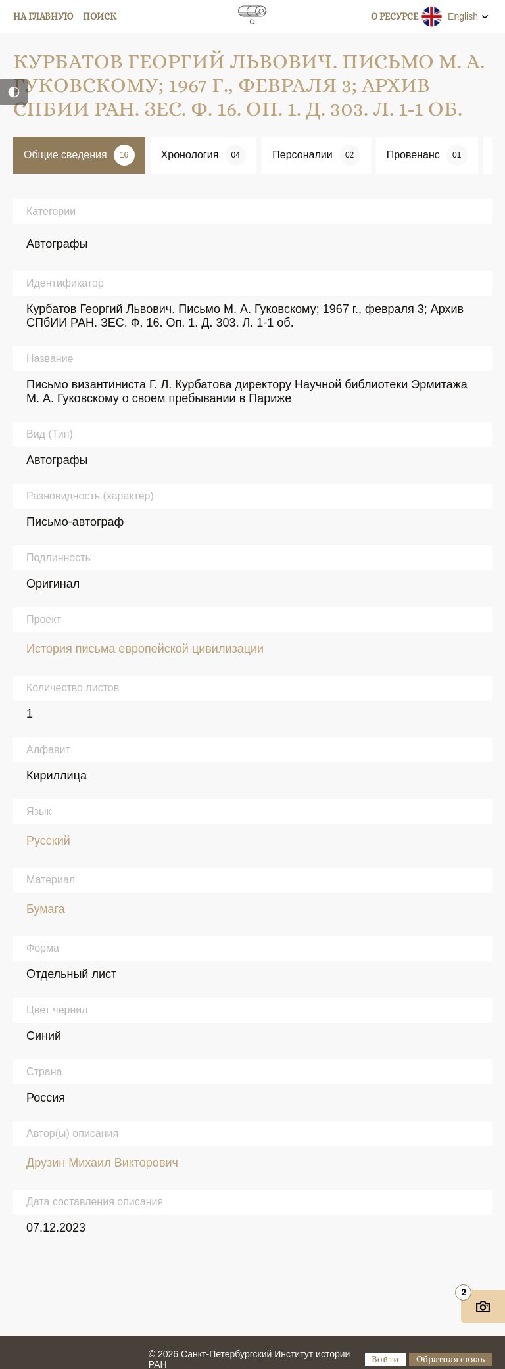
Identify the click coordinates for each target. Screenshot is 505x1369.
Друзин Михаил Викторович (102, 1162)
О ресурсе (394, 16)
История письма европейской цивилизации (145, 648)
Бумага (45, 909)
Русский (48, 840)
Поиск (99, 16)
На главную (43, 16)
